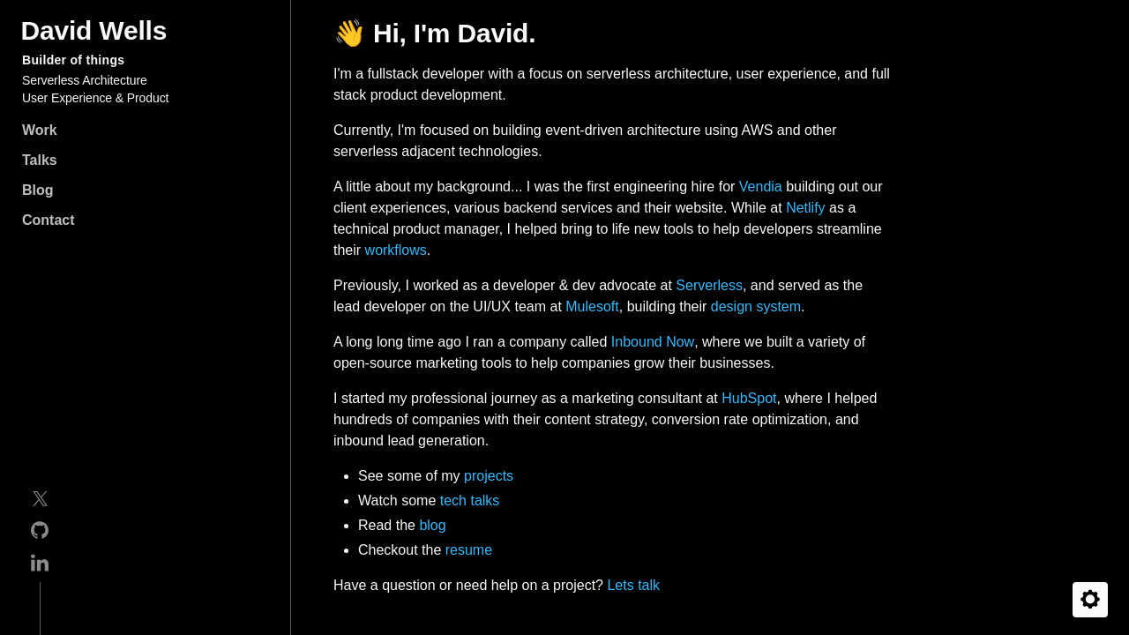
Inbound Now (652, 341)
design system (756, 306)
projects (488, 475)
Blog (38, 190)
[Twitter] (39, 502)
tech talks (470, 500)
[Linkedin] (39, 565)
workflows (396, 250)
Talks (39, 160)
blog (432, 525)
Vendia (760, 186)
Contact (48, 220)
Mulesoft (591, 306)
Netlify (805, 207)
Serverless (709, 285)
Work (39, 130)
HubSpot (749, 398)
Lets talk (633, 585)
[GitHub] (39, 533)
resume (468, 549)
